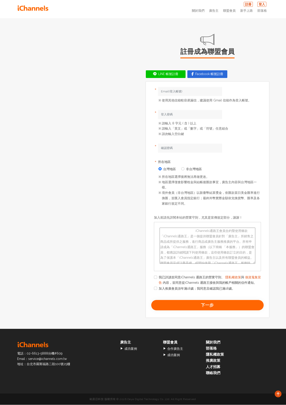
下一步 (207, 305)
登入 (262, 4)
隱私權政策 (233, 277)
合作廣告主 (173, 349)
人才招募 (213, 367)
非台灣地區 (191, 169)
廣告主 (214, 10)
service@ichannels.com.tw (47, 359)
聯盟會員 (229, 10)
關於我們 (198, 10)
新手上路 (246, 10)
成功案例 (128, 349)
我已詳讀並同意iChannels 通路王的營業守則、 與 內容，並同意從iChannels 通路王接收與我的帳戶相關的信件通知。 (207, 279)
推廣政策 (213, 361)
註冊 (248, 4)
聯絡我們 (213, 373)
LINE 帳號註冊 (165, 74)
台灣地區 (167, 169)
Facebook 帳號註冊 (207, 74)
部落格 (262, 10)
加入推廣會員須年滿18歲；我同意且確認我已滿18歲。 (194, 288)
